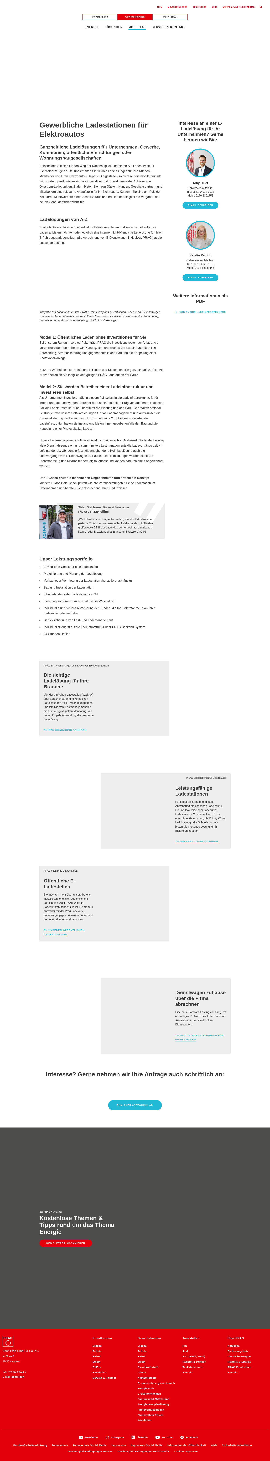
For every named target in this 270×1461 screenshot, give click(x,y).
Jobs (215, 7)
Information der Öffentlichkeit (187, 1296)
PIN (185, 1197)
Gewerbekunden (135, 16)
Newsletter (91, 1288)
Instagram (117, 1288)
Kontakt (188, 1223)
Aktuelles (234, 1197)
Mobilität (137, 27)
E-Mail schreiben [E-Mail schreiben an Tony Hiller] (200, 205)
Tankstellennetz (193, 1218)
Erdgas (97, 1197)
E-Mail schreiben (13, 1228)
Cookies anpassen (186, 1302)
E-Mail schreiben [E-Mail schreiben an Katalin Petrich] (200, 277)
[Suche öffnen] (261, 7)
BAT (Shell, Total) (194, 1207)
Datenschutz (60, 1296)
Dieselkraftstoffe (148, 1218)
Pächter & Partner (194, 1213)
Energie (92, 27)
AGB (214, 1296)
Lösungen (114, 27)
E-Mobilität (100, 1223)
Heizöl (97, 1207)
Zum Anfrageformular (135, 1105)
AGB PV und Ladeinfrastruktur (200, 312)
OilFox (97, 1218)
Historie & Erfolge (239, 1213)
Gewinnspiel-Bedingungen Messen (90, 1302)
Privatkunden (100, 16)
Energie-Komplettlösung (153, 1255)
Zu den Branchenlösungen (65, 730)
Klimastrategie (147, 1229)
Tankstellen (200, 7)
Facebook (192, 1288)
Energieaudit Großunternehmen (149, 1242)
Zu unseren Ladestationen (197, 841)
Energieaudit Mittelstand (153, 1250)
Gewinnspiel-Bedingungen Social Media (143, 1302)
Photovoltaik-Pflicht (150, 1266)
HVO (160, 7)
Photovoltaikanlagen (151, 1260)
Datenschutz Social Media (90, 1296)
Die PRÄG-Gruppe (239, 1207)
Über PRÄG (170, 16)
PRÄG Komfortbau (239, 1218)
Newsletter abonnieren (65, 1168)
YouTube (167, 1288)
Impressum (119, 1296)
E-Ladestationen (178, 7)
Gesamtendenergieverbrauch (156, 1234)
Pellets (97, 1202)
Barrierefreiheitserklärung (30, 1296)
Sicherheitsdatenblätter (237, 1296)
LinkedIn (142, 1288)
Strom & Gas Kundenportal (239, 7)
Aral (185, 1202)
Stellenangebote (238, 1202)
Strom (96, 1213)
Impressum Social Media (147, 1296)
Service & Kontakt (168, 27)
